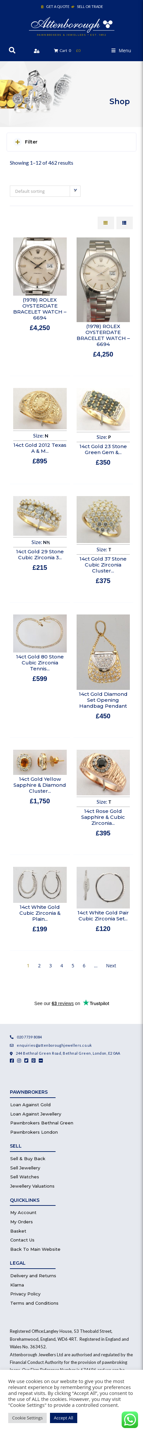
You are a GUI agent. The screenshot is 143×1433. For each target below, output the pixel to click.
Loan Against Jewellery (35, 1114)
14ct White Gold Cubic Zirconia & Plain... (39, 913)
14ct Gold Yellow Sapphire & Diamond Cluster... (39, 785)
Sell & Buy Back (27, 1158)
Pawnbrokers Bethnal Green (41, 1122)
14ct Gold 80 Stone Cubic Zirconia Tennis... (40, 662)
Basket (18, 1231)
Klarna (17, 1284)
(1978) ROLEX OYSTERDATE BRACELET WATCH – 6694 (39, 309)
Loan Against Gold (30, 1104)
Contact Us (22, 1240)
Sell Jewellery (25, 1167)
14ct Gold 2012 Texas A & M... (39, 448)
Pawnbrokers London (34, 1132)
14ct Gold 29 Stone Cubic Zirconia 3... (40, 554)
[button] (121, 50)
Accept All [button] (63, 1418)
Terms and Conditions (34, 1303)
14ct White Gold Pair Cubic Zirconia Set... (103, 915)
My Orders (21, 1221)
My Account (23, 1212)
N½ (46, 542)
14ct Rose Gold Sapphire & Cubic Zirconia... (103, 817)
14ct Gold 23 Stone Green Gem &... (103, 449)
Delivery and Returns (33, 1275)
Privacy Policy (25, 1293)
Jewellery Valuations (32, 1186)
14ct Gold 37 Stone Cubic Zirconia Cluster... (103, 565)
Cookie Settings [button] (27, 1418)
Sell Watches (24, 1176)
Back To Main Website (35, 1249)
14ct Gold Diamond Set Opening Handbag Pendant (103, 700)
